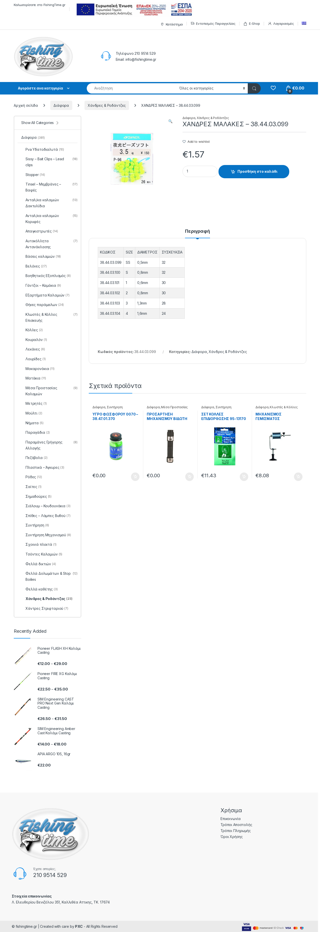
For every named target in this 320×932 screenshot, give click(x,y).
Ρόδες (31, 477)
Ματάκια (33, 378)
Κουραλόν (34, 340)
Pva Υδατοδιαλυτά (42, 149)
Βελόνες (33, 266)
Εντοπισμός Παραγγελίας (213, 24)
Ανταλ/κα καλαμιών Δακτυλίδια (49, 203)
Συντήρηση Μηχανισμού (216, 408)
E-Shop (251, 24)
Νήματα (32, 423)
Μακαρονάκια (37, 369)
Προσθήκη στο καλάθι (257, 171)
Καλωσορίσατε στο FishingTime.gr (40, 5)
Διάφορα (61, 105)
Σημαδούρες (36, 497)
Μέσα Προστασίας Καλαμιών (167, 408)
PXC (79, 926)
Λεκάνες (33, 349)
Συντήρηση (115, 407)
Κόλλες (32, 330)
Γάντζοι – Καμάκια (41, 285)
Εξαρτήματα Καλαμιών (45, 295)
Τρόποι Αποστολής (236, 824)
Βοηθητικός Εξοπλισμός (46, 276)
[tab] (197, 233)
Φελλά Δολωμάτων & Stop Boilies (49, 576)
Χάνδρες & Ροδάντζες (107, 105)
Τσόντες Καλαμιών (41, 554)
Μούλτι (31, 413)
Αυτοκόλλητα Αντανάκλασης (49, 244)
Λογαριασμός (281, 24)
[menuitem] (304, 23)
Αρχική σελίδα (26, 105)
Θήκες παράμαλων (42, 305)
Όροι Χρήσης (231, 836)
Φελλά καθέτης (39, 589)
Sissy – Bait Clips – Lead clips (49, 162)
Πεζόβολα (34, 458)
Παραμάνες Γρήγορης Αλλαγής (49, 445)
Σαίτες (31, 487)
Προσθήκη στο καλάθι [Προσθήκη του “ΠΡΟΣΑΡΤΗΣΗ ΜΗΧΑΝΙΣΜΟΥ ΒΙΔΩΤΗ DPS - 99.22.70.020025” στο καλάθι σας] (189, 476)
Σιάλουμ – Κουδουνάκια (45, 506)
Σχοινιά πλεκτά (38, 545)
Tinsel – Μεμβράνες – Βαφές (49, 187)
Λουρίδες (33, 359)
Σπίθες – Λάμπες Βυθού (45, 516)
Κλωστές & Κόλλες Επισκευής (277, 408)
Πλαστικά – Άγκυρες (42, 467)
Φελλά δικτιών (38, 564)
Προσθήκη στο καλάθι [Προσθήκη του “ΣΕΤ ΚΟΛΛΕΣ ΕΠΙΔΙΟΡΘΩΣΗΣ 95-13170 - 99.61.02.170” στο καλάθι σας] (244, 476)
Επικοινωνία (230, 818)
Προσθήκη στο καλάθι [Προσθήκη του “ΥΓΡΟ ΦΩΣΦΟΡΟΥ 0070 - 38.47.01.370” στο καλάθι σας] (135, 476)
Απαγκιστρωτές (39, 231)
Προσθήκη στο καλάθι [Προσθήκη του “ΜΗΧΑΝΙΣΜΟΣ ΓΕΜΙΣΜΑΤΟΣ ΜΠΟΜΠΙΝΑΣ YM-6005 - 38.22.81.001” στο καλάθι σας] (298, 476)
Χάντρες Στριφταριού (44, 609)
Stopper (33, 175)
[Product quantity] (200, 171)
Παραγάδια (35, 433)
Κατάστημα (171, 24)
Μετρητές (33, 403)
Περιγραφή (197, 231)
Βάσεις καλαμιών (41, 257)
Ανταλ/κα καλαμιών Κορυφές (49, 219)
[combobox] (131, 88)
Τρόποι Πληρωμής (235, 830)
